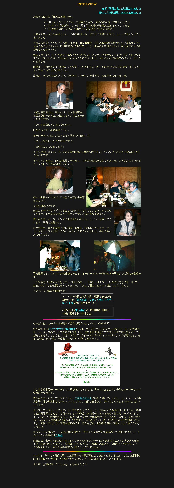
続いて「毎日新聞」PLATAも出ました (120, 12)
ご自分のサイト (83, 398)
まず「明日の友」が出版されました (121, 8)
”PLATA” (80, 310)
